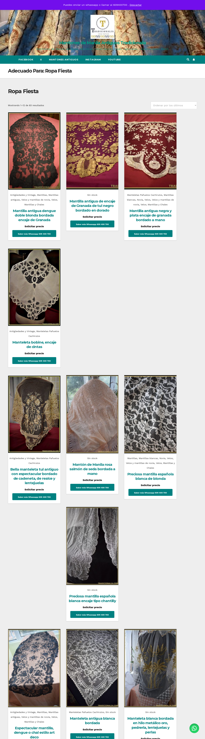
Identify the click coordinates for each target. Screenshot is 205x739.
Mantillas (43, 178)
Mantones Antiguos (63, 59)
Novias (159, 548)
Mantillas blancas (118, 183)
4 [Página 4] (98, 506)
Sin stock (77, 178)
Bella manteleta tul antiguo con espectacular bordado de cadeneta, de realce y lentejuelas (29, 332)
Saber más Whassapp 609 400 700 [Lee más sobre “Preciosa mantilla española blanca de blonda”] (126, 350)
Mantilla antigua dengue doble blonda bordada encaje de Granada (29, 206)
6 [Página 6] (115, 506)
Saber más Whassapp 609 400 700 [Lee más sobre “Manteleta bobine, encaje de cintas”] (175, 209)
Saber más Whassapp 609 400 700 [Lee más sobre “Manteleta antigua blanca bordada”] (77, 472)
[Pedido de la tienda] (174, 105)
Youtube (114, 59)
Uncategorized (68, 552)
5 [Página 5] (106, 506)
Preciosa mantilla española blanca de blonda (126, 330)
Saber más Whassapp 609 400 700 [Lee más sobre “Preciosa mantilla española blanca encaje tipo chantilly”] (175, 341)
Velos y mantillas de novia (122, 188)
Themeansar (130, 733)
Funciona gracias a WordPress (83, 733)
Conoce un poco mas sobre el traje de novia (172, 557)
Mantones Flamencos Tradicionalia (25, 557)
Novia (133, 183)
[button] (188, 59)
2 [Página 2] (82, 506)
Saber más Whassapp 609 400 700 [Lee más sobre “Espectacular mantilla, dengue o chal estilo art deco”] (29, 486)
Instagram (93, 59)
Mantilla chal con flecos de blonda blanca (175, 452)
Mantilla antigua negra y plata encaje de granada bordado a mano (126, 206)
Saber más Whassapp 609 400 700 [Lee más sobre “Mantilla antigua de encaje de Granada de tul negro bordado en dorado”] (77, 214)
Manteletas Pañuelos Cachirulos (126, 178)
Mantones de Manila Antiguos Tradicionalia (102, 42)
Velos (141, 183)
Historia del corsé (77, 557)
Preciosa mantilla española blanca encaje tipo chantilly (175, 321)
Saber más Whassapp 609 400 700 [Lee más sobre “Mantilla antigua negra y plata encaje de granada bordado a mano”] (126, 228)
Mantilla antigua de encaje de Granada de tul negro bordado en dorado (77, 192)
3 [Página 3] (90, 506)
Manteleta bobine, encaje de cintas (175, 192)
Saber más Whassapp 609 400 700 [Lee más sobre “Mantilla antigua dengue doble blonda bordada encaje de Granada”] (29, 228)
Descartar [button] (136, 4)
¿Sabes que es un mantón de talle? (124, 555)
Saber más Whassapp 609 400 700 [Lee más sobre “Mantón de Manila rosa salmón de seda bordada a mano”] (77, 341)
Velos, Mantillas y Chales (126, 319)
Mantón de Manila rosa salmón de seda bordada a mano (77, 321)
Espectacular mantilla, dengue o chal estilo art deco (28, 466)
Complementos (21, 548)
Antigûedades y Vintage (22, 178)
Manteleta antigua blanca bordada (78, 454)
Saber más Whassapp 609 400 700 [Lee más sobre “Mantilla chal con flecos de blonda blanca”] (175, 471)
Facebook (26, 59)
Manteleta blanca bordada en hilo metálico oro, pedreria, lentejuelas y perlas (126, 456)
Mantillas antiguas (24, 183)
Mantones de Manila (118, 548)
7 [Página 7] (123, 506)
